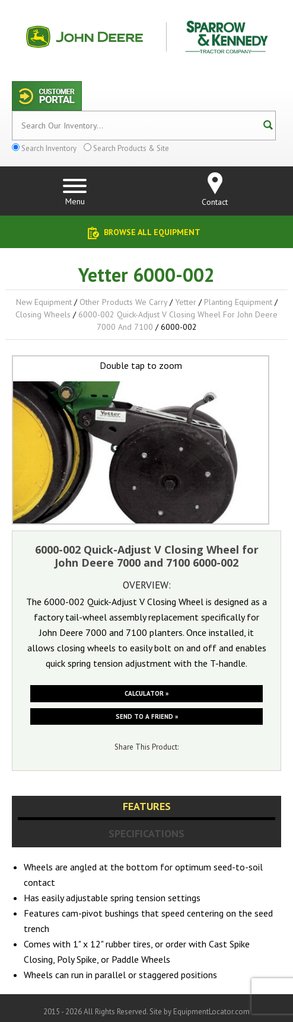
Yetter (185, 302)
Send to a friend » (147, 716)
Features (147, 806)
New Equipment (44, 302)
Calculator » (146, 693)
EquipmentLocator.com (211, 1012)
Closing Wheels (43, 314)
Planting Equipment (238, 302)
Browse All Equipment (152, 232)
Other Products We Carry (123, 302)
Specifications (146, 833)
